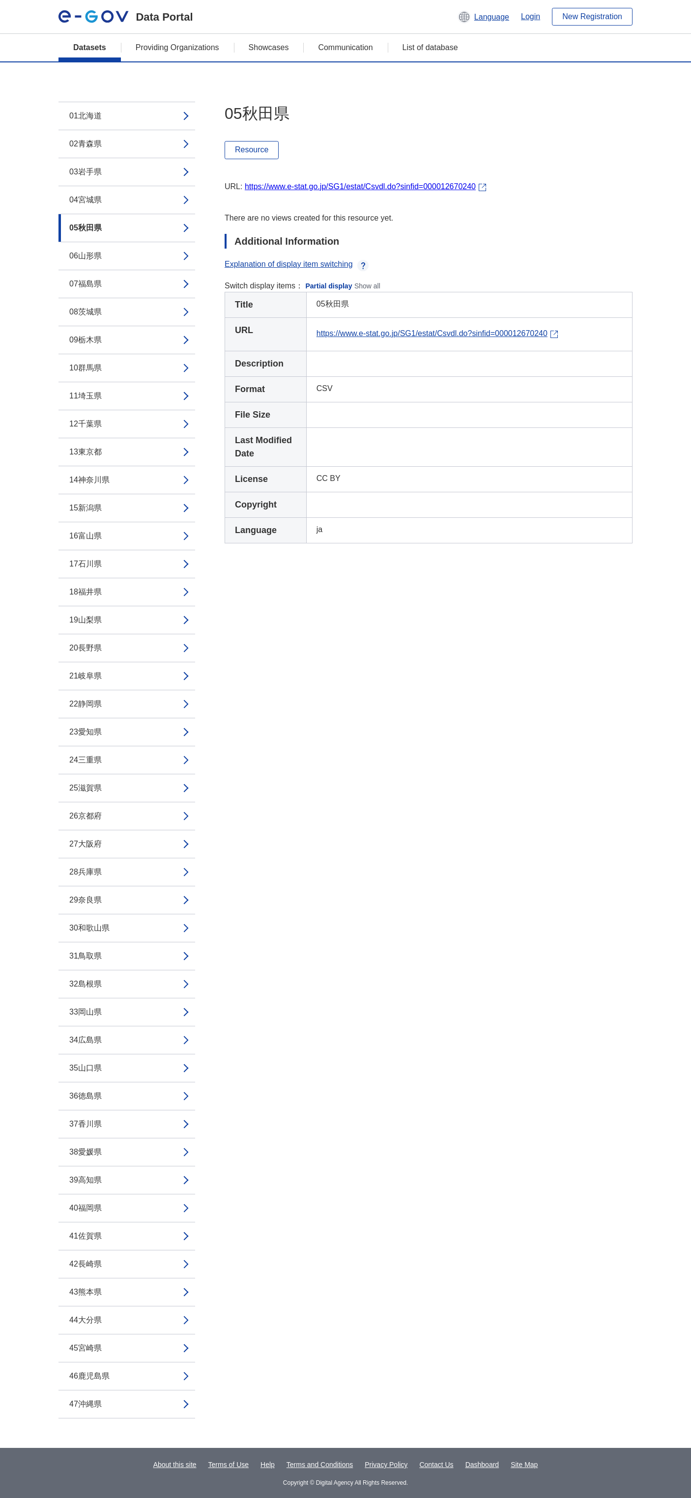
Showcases (269, 47)
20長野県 (85, 648)
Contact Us (436, 1465)
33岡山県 (85, 1012)
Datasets (89, 47)
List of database (430, 47)
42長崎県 (85, 1264)
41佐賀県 (85, 1236)
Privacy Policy (386, 1465)
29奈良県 (85, 900)
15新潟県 (85, 508)
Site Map (524, 1465)
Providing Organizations (177, 47)
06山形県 (85, 256)
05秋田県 (85, 228)
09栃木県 (85, 340)
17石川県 (85, 564)
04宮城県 (85, 200)
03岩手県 (85, 172)
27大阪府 (85, 844)
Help (267, 1465)
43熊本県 (85, 1292)
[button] (483, 16)
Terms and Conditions (320, 1465)
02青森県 (85, 144)
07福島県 (85, 284)
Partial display (329, 286)
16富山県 (85, 536)
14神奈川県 (89, 480)
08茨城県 (85, 312)
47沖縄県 (85, 1404)
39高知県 (85, 1180)
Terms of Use (228, 1465)
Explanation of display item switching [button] (297, 264)
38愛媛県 (85, 1152)
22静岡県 (85, 704)
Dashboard (482, 1465)
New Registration (592, 16)
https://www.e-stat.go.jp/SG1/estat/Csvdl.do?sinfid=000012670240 (360, 186)
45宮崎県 (85, 1348)
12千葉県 (85, 424)
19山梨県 (85, 620)
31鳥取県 (85, 956)
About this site (175, 1465)
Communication (345, 47)
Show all (367, 286)
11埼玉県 (85, 396)
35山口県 (85, 1068)
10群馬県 (85, 368)
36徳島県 (85, 1096)
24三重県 (85, 760)
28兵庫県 (85, 872)
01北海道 (85, 116)
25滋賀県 (85, 788)
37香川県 (85, 1124)
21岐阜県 (85, 676)
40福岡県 (85, 1208)
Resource (251, 149)
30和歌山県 (89, 928)
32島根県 (85, 984)
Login (530, 16)
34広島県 (85, 1040)
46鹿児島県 (89, 1376)
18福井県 (85, 592)
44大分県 (85, 1320)
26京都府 (85, 816)
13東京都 (85, 452)
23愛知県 (85, 732)
